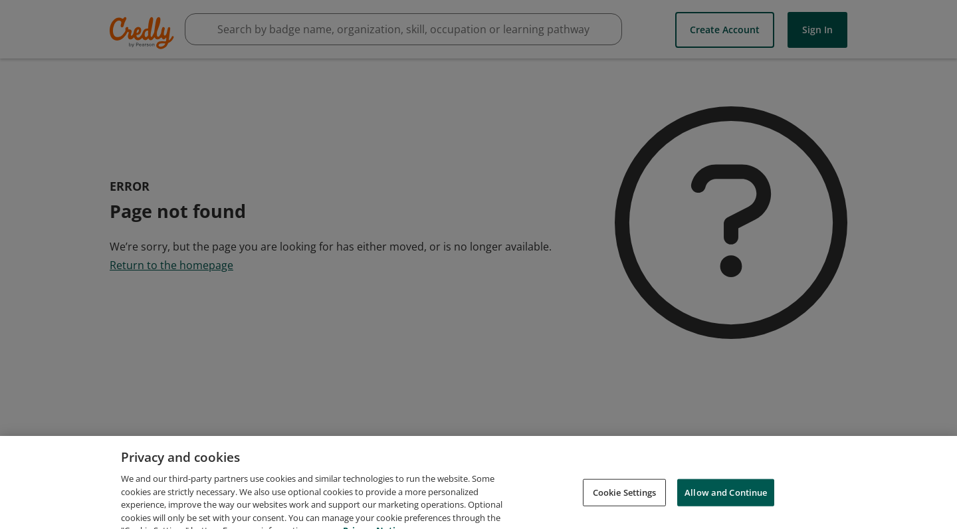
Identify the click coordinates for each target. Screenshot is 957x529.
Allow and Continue (726, 498)
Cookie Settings (625, 498)
